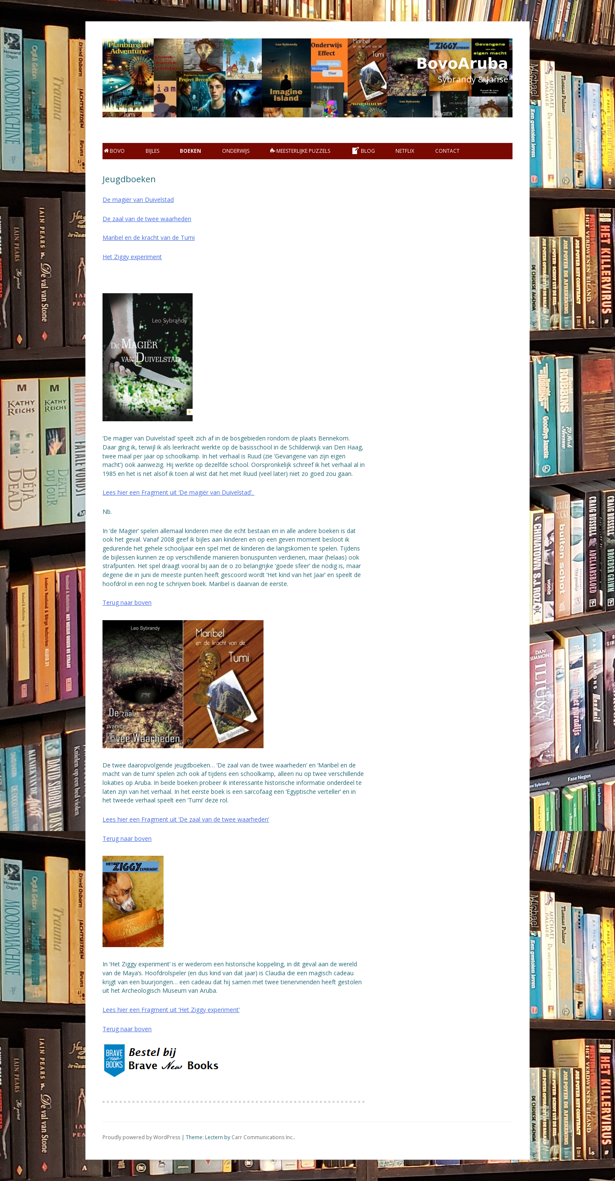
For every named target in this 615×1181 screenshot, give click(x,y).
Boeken (190, 151)
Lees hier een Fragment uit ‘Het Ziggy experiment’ (171, 1010)
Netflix (404, 151)
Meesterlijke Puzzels (300, 151)
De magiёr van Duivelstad (138, 199)
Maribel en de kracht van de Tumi (148, 237)
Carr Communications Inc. (262, 1137)
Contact (447, 151)
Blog (363, 150)
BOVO (114, 151)
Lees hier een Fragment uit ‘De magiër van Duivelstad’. (178, 492)
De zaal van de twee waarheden (146, 219)
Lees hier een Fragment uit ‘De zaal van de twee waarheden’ (185, 819)
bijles (152, 151)
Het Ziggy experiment (132, 257)
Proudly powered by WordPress (141, 1137)
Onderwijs (235, 151)
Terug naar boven (127, 602)
